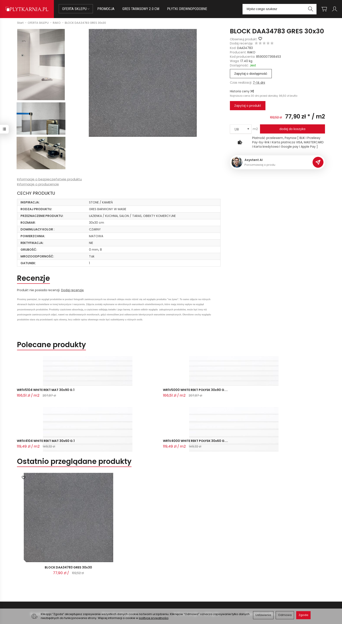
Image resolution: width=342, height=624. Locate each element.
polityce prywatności (153, 618)
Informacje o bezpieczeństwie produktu (49, 179)
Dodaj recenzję (72, 290)
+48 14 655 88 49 (45, 586)
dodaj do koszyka (292, 129)
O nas (178, 576)
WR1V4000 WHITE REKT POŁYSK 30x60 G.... (228, 393)
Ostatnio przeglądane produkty (74, 411)
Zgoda (303, 615)
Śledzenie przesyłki (44, 597)
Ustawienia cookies (116, 598)
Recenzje (33, 278)
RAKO (251, 52)
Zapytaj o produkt (247, 105)
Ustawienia (263, 615)
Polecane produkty (51, 345)
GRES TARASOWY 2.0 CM (140, 9)
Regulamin (182, 582)
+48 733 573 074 (45, 591)
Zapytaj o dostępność (250, 73)
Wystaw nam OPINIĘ (189, 592)
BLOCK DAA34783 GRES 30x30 (68, 518)
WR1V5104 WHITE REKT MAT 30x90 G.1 (43, 393)
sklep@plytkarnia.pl (46, 581)
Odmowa (285, 615)
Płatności (109, 582)
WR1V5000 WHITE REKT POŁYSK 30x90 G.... (103, 393)
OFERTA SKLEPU (75, 9)
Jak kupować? (112, 576)
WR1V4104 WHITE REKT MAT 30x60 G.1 (168, 393)
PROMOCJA (106, 9)
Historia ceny (241, 91)
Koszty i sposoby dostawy (121, 592)
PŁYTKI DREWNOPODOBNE (187, 9)
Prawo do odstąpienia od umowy (127, 587)
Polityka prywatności (189, 587)
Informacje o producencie (38, 184)
